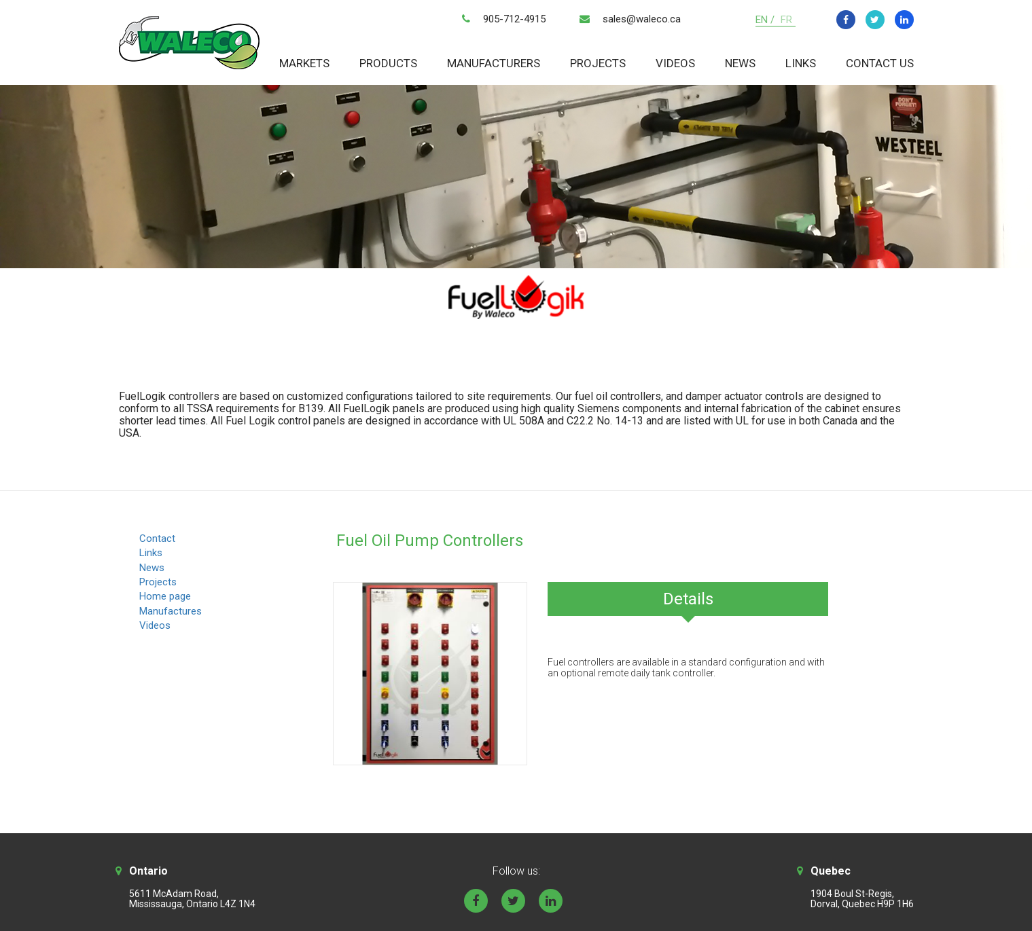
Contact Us (880, 63)
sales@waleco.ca (642, 19)
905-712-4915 (514, 19)
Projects (598, 63)
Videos (675, 63)
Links (800, 63)
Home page (165, 596)
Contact (157, 538)
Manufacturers (493, 63)
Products (388, 63)
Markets (304, 63)
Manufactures (170, 611)
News (740, 63)
